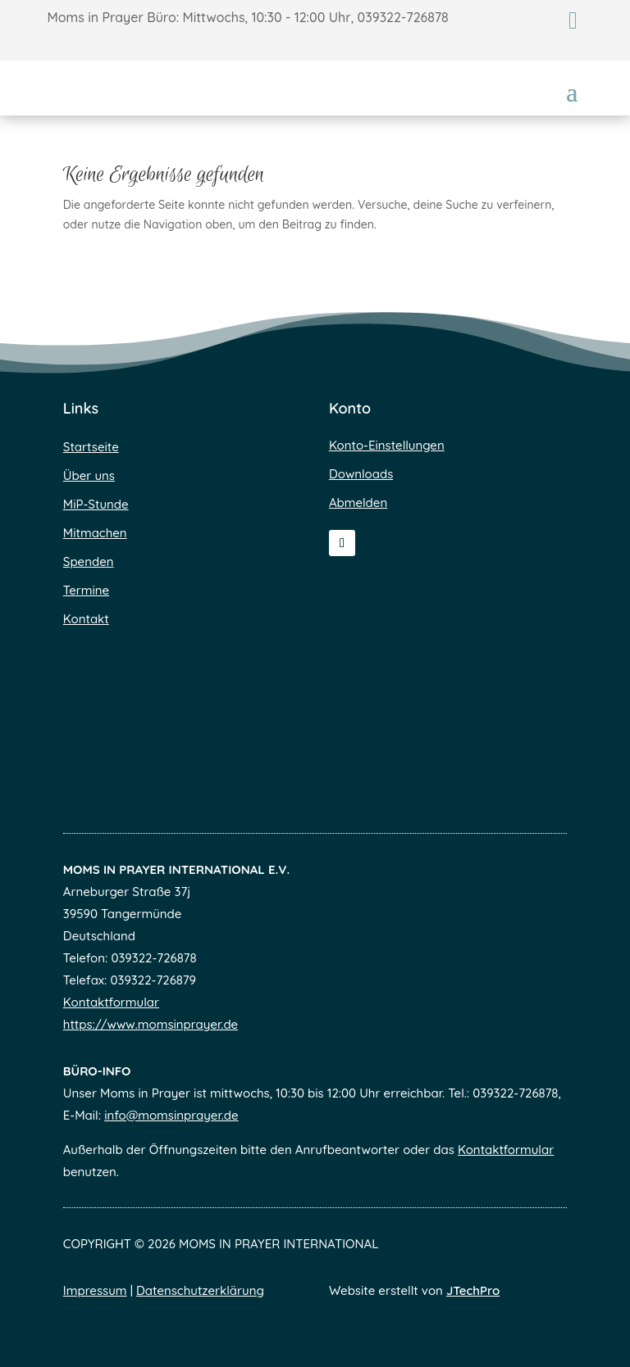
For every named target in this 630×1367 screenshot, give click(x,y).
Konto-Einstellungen (387, 445)
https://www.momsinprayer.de (150, 1024)
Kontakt (86, 619)
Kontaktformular (111, 1002)
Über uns (89, 475)
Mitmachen (95, 533)
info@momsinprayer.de (171, 1115)
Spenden (88, 561)
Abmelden (358, 502)
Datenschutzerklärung (200, 1290)
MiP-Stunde (96, 504)
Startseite (91, 447)
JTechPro (473, 1290)
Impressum (95, 1290)
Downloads (361, 474)
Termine (86, 590)
